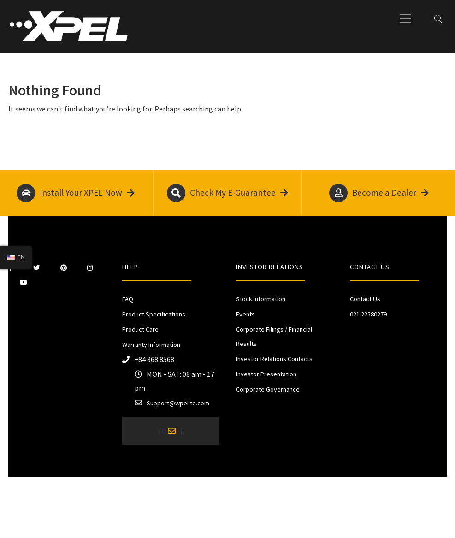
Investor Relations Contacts (274, 359)
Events (245, 314)
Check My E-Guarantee (227, 193)
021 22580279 (368, 314)
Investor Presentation (266, 374)
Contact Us (365, 299)
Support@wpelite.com (178, 403)
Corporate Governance (268, 389)
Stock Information (260, 299)
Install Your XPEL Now (76, 193)
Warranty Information (151, 344)
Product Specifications (153, 314)
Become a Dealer (379, 193)
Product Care (140, 329)
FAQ (127, 299)
